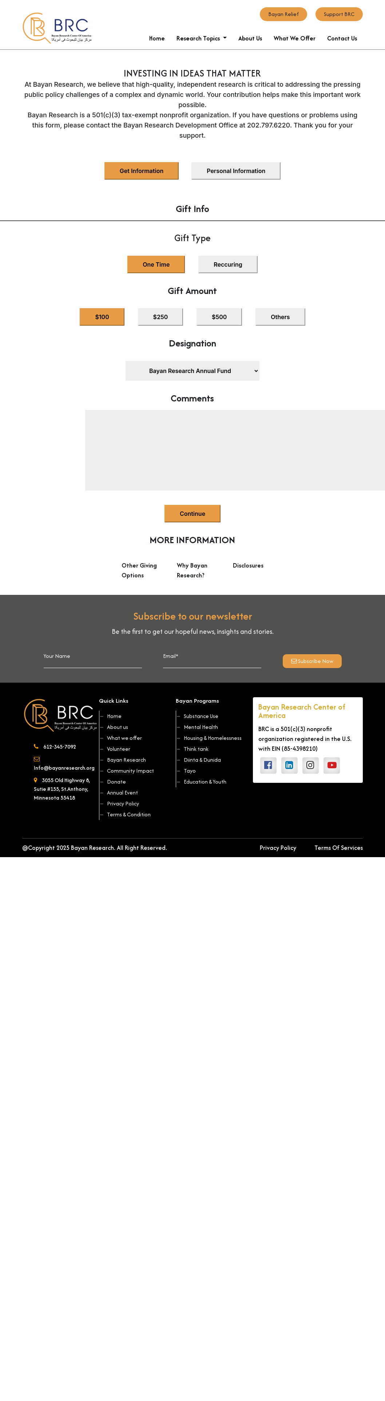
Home (157, 38)
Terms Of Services (338, 847)
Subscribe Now (312, 661)
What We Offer (294, 38)
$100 (102, 317)
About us (114, 727)
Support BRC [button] (339, 14)
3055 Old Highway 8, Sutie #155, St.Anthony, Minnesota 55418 (62, 788)
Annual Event (119, 792)
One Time (156, 264)
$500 (219, 317)
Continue (192, 513)
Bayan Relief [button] (283, 14)
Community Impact (127, 770)
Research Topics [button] (198, 38)
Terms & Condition (125, 814)
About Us (250, 38)
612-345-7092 (55, 746)
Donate (113, 781)
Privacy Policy (119, 803)
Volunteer (115, 749)
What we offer (121, 738)
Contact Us (342, 38)
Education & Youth (201, 781)
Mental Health (197, 727)
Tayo (186, 770)
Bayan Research (123, 760)
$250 (160, 317)
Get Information (141, 170)
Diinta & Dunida (199, 760)
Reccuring (228, 264)
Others (280, 317)
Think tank (193, 749)
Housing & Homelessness (209, 738)
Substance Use (197, 716)
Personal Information (236, 170)
